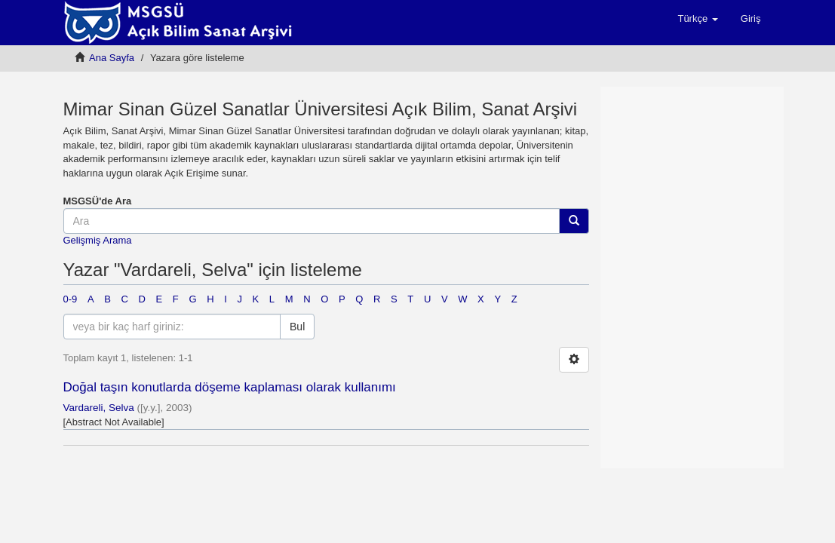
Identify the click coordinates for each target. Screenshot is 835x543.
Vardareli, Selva (98, 407)
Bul (297, 327)
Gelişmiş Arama (97, 240)
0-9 (70, 299)
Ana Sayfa (111, 57)
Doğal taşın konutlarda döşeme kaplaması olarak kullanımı (229, 387)
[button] (697, 19)
